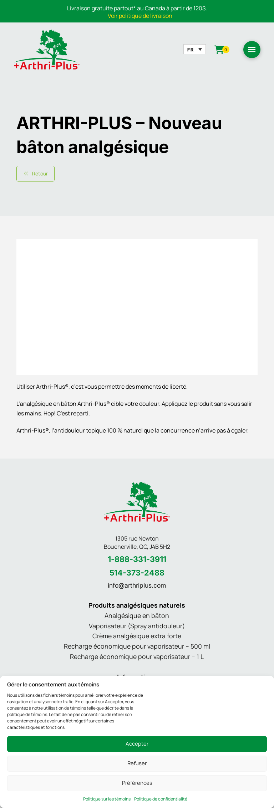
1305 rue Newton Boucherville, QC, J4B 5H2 (137, 542)
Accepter (137, 743)
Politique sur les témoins (107, 799)
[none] (194, 49)
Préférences (137, 783)
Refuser (137, 763)
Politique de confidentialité (160, 799)
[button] (251, 49)
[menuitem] (194, 49)
